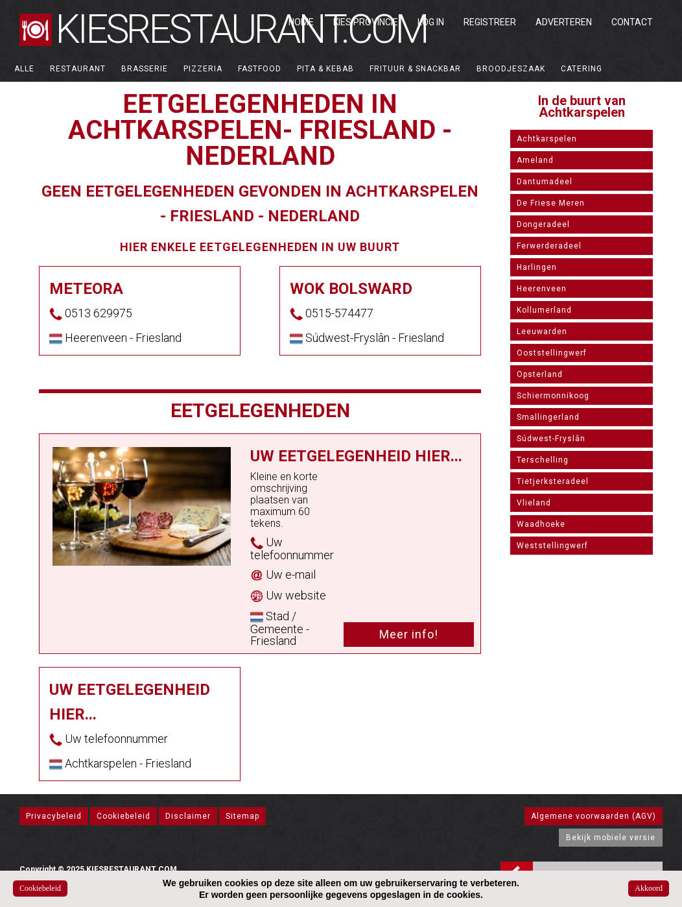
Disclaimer (188, 816)
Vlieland (534, 502)
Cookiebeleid (123, 816)
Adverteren (563, 22)
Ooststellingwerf (552, 352)
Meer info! (408, 634)
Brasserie (144, 68)
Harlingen (537, 267)
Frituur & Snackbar (415, 68)
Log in (430, 22)
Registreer (490, 22)
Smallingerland (548, 417)
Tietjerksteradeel (553, 481)
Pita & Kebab (325, 68)
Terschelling (543, 460)
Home (301, 22)
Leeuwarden (542, 331)
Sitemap (242, 816)
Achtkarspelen (547, 138)
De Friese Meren (551, 203)
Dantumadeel (544, 181)
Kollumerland (544, 310)
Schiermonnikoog (553, 395)
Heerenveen (542, 288)
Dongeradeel (543, 224)
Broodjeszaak (510, 68)
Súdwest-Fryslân (551, 438)
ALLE (24, 68)
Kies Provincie (365, 22)
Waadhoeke (541, 524)
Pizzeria (202, 68)
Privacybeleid (54, 816)
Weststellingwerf (552, 545)
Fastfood (259, 68)
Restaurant (78, 68)
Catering (581, 68)
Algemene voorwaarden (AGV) (593, 816)
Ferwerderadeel (549, 245)
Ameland (535, 160)
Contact (632, 22)
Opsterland (540, 374)
